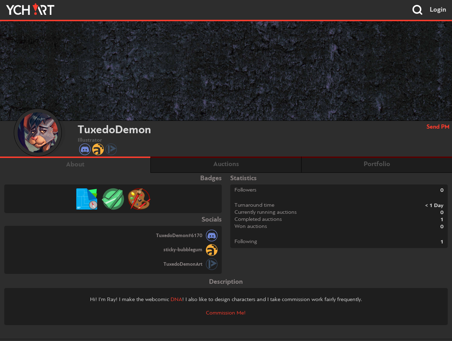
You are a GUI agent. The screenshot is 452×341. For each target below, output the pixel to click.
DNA (176, 299)
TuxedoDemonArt (182, 264)
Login (438, 9)
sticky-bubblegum (182, 249)
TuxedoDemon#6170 (179, 235)
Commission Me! (226, 313)
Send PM (438, 127)
